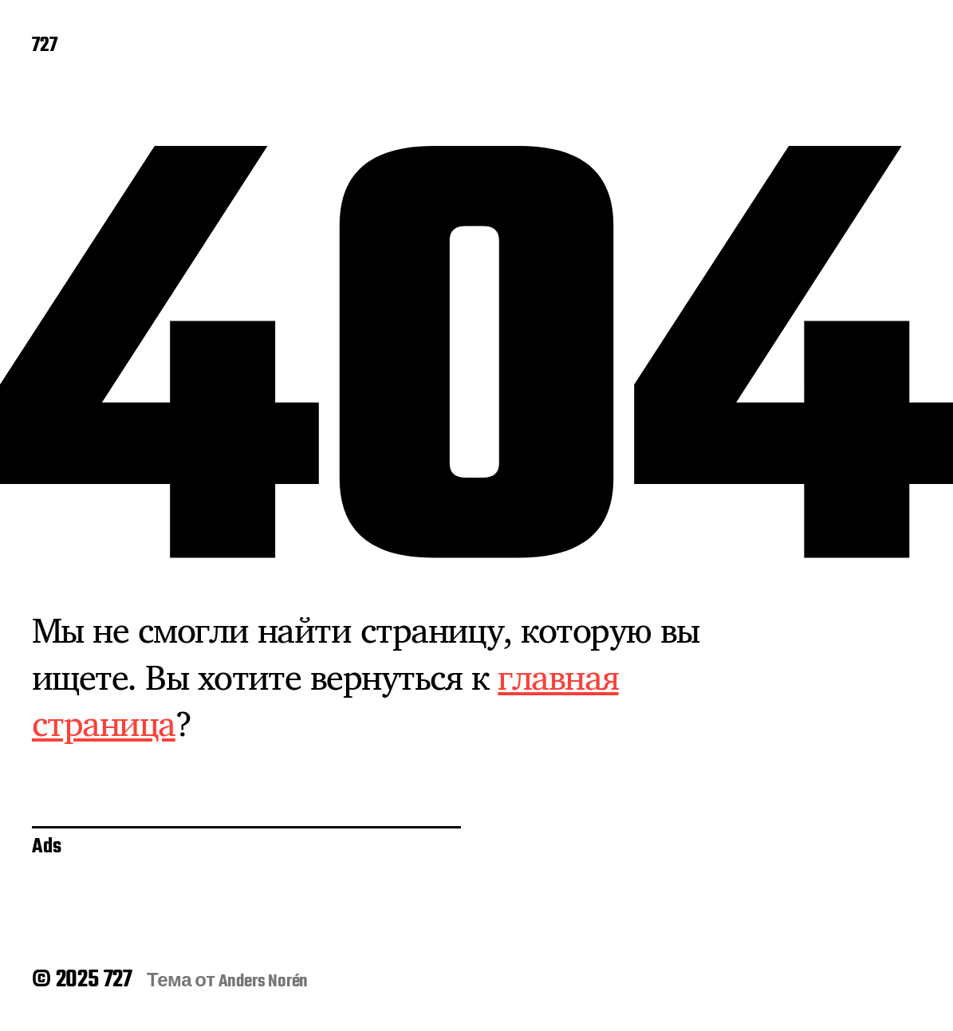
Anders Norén (264, 981)
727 (44, 46)
